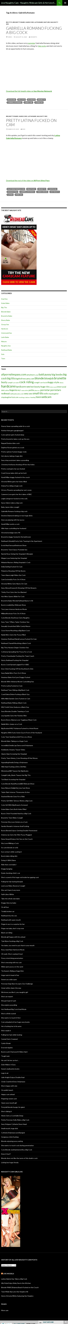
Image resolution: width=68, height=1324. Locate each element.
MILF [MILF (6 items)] (19, 390)
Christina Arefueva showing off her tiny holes (18, 465)
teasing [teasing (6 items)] (32, 397)
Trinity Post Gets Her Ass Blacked (13, 592)
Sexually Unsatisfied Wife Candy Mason (15, 626)
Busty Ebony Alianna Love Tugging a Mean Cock (18, 720)
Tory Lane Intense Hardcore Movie (14, 609)
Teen (3, 358)
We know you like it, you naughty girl (14, 992)
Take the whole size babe (10, 899)
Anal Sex (4, 299)
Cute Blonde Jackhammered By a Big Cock (16, 1150)
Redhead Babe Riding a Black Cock (13, 703)
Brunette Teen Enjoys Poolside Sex (14, 550)
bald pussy (31, 189)
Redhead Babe (6, 350)
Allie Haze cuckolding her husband (13, 528)
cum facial (53, 189)
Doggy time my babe (8, 903)
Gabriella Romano (15, 102)
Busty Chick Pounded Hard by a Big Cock (16, 813)
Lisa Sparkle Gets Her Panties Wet (14, 716)
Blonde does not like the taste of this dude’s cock (19, 1158)
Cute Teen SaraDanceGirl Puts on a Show (16, 737)
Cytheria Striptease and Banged (13, 1133)
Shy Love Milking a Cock (10, 843)
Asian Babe (5, 303)
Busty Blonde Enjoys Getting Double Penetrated (19, 831)
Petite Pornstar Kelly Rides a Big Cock (15, 1120)
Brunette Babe (19, 22)
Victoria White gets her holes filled (14, 482)
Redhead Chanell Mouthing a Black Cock (16, 643)
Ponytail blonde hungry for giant (13, 1107)
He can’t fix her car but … (10, 1060)
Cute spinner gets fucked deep (12, 435)
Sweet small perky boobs (10, 1069)
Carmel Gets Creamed (9, 1039)
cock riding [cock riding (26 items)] (26, 382)
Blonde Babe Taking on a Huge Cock (14, 741)
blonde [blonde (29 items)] (39, 378)
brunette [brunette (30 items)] (60, 378)
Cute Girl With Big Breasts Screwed (14, 805)
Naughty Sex (42, 116)
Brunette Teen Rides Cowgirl (12, 818)
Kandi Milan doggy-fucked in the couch (15, 477)
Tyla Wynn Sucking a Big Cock (12, 941)
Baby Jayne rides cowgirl (10, 507)
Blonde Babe (6, 312)
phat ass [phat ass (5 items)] (37, 390)
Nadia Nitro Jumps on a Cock (11, 724)
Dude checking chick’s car (10, 873)
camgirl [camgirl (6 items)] (10, 382)
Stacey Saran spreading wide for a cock (15, 426)
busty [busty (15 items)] (4, 382)
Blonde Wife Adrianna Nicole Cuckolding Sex (17, 682)
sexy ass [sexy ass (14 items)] (28, 393)
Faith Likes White (7, 894)
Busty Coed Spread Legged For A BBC (15, 665)
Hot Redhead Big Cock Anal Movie (13, 1009)
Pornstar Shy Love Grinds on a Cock (14, 822)
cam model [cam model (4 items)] (16, 382)
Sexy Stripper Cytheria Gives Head (14, 1124)
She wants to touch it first (11, 1018)
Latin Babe (38, 22)
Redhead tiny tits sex (9, 916)
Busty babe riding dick (9, 856)
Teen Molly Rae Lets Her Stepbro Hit (14, 1292)
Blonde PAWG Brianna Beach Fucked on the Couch (20, 1287)
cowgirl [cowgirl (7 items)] (37, 382)
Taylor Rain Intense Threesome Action (15, 792)
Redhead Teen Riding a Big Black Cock (15, 690)
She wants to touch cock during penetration (17, 1145)
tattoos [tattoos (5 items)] (27, 397)
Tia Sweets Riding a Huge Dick (12, 971)
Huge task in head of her (10, 975)
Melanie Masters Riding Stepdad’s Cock (15, 562)
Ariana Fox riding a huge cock (11, 486)
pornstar (31, 43)
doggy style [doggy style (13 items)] (53, 382)
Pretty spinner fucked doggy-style (14, 452)
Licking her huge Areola (9, 1162)
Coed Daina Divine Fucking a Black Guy (15, 694)
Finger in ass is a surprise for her (13, 924)
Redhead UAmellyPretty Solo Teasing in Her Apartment (21, 541)
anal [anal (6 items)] (36, 375)
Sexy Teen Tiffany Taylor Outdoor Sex (15, 622)
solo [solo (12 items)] (46, 393)
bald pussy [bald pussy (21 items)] (45, 374)
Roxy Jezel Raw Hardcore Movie (12, 950)
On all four (5, 907)
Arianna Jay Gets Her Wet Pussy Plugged (16, 835)
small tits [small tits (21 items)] (38, 393)
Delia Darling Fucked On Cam (11, 567)
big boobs (11, 99)
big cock (22, 99)
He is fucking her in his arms (11, 1026)
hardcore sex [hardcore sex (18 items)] (22, 386)
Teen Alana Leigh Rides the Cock (13, 575)
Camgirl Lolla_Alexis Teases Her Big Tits (16, 775)
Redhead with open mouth (11, 920)
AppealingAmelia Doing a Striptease (14, 762)
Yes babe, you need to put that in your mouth (17, 945)
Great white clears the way (11, 988)
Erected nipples (7, 1048)
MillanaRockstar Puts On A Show (13, 613)
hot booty (55, 192)
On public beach (7, 1090)
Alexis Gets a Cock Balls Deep (12, 1116)
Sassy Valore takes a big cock (12, 503)
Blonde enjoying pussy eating (12, 1141)
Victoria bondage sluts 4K (10, 533)
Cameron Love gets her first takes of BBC (16, 494)
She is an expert (7, 996)
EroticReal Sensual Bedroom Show (13, 545)
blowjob (31, 99)
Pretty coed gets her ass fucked (13, 469)
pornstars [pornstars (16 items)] (55, 389)
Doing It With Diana (8, 860)
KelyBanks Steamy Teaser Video (13, 750)
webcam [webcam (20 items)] (46, 397)
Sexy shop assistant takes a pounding (15, 460)
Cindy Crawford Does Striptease (13, 1082)
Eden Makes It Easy (8, 1065)
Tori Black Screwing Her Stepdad (13, 779)
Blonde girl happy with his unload (13, 937)
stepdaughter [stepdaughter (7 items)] (53, 394)
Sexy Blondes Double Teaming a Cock (15, 711)
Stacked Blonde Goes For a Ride (13, 796)
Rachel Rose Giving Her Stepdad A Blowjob (17, 554)
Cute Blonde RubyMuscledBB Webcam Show (17, 784)
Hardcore (29, 22)
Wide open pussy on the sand (12, 967)
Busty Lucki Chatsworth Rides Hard (14, 1052)
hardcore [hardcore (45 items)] (8, 386)
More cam (4, 1310)
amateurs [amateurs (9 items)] (31, 375)
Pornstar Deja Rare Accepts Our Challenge (17, 984)
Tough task (5, 1056)
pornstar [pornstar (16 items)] (45, 389)
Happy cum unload (8, 1094)
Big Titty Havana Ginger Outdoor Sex (15, 648)
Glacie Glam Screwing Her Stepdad (14, 754)
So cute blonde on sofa (9, 848)
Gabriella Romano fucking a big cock (34, 30)
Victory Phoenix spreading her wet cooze (16, 490)
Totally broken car (7, 911)
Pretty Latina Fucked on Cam (31, 122)
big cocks (42, 46)
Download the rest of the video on (28, 180)
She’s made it (6, 1031)
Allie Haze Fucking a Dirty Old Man (13, 767)
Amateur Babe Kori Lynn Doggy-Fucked (15, 677)
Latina (10, 194)
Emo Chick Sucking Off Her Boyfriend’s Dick (17, 669)
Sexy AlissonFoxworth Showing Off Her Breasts (18, 588)
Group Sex (5, 324)
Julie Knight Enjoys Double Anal (12, 1077)
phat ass (19, 194)
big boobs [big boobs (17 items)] (57, 374)
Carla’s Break (6, 1043)
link (65, 1287)
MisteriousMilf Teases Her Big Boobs (14, 771)
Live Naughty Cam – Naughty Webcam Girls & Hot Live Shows (29, 3)
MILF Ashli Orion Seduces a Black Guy (15, 707)
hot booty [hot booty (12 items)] (35, 386)
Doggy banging (6, 869)
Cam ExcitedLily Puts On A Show (13, 579)
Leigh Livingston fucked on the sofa (14, 499)
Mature (46, 22)
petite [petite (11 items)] (31, 390)
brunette (41, 99)
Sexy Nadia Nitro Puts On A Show (13, 673)
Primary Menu (65, 3)
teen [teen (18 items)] (38, 397)
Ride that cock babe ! (9, 865)
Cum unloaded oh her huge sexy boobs (15, 1022)
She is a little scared (8, 1014)
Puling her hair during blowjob (12, 882)
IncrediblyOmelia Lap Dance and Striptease (17, 745)
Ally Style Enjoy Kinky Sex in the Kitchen (16, 1283)
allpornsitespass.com (16, 189)
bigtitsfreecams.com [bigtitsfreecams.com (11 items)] (24, 378)
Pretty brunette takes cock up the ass (15, 439)
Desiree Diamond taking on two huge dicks (17, 516)
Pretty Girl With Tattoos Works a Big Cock (16, 801)
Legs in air (4, 1073)
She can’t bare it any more (10, 890)
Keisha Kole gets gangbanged (12, 430)
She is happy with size (9, 1086)
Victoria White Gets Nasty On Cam (14, 584)
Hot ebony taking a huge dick (12, 456)
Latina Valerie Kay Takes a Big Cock (14, 1279)
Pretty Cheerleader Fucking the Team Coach (17, 656)
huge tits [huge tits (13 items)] (45, 386)
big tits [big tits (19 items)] (11, 378)
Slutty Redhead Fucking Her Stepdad (14, 660)
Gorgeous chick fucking (10, 1137)
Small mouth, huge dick (9, 1128)
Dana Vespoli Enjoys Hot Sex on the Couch (17, 839)
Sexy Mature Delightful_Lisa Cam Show (15, 788)
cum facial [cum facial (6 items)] (43, 382)
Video (10, 37)
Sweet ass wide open (9, 979)
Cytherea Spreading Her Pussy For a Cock (16, 652)
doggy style (12, 192)
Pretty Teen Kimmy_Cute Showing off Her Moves (19, 758)
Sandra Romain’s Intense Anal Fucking (15, 826)
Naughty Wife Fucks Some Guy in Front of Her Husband (21, 733)
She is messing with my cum (11, 962)
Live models (8, 1274)
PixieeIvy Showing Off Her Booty (13, 571)
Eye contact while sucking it (11, 852)
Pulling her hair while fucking (11, 1035)
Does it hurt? (6, 1154)
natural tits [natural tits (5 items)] (24, 390)
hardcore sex (42, 192)
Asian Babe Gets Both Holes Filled (13, 809)
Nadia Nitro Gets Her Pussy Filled (13, 635)
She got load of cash (8, 1001)
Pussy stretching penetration (12, 958)
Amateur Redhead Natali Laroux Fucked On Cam (19, 639)
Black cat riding (6, 933)
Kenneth (33, 37)
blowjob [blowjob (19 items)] (49, 378)
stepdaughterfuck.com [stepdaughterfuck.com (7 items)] (9, 397)
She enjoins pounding (9, 1005)
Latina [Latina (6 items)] (6, 390)
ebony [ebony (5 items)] (61, 382)
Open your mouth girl (9, 1103)
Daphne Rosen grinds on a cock (12, 447)
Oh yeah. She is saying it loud (12, 954)
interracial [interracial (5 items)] (53, 387)
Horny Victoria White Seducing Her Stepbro (17, 1296)
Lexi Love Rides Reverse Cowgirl (13, 886)
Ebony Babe (5, 320)
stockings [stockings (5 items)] (22, 397)
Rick (23, 129)
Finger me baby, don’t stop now (12, 928)
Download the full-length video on (29, 91)
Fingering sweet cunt (9, 1099)
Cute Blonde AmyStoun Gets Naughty (15, 618)
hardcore (28, 102)
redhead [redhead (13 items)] (5, 393)
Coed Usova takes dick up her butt (14, 473)
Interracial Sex (6, 333)
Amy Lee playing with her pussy (12, 520)
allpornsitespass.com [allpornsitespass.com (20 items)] (13, 374)
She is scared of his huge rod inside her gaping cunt (20, 877)
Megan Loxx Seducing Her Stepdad (14, 558)
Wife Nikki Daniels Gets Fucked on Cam (15, 699)
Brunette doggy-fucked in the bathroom (16, 537)
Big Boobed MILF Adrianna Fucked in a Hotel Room (19, 728)
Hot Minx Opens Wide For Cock (12, 596)
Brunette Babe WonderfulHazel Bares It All (17, 601)
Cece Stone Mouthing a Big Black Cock (15, 630)
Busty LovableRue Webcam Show (13, 605)
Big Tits (9, 22)
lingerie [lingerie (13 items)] (13, 390)
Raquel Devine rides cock (10, 443)
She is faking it (6, 1111)
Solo (2, 354)
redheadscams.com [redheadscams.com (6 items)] (17, 394)
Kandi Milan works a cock (10, 524)
